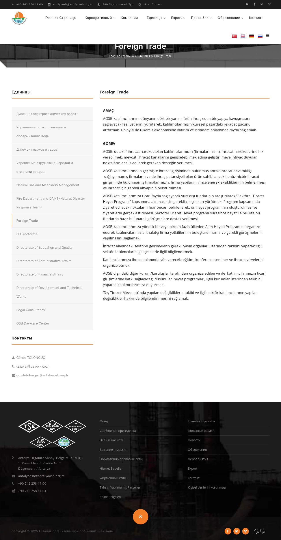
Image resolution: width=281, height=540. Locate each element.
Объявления (197, 449)
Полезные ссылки (201, 431)
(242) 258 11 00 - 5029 (31, 366)
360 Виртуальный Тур (115, 4)
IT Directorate (27, 234)
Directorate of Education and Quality (45, 247)
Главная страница (60, 18)
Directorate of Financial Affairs (40, 274)
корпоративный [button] (98, 18)
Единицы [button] (154, 18)
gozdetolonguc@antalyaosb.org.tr (40, 375)
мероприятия (198, 459)
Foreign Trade (27, 221)
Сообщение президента (118, 431)
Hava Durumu (150, 4)
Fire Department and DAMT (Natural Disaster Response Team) (51, 203)
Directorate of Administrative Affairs (44, 261)
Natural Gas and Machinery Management (48, 185)
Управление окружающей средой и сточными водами (45, 167)
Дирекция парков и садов (37, 149)
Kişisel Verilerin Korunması (207, 487)
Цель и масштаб (112, 440)
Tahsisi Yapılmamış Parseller (120, 487)
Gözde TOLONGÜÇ (28, 357)
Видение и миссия (113, 449)
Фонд (104, 421)
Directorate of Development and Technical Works (49, 292)
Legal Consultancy (31, 310)
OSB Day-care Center (33, 323)
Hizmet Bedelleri (111, 468)
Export (192, 468)
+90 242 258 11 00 (27, 4)
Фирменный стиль (114, 478)
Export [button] (176, 18)
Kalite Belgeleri (110, 497)
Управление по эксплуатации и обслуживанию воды (41, 132)
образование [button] (229, 18)
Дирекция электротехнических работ (46, 114)
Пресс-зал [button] (200, 18)
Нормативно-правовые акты (121, 459)
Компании (129, 18)
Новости (194, 440)
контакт (256, 18)
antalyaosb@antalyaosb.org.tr (70, 4)
